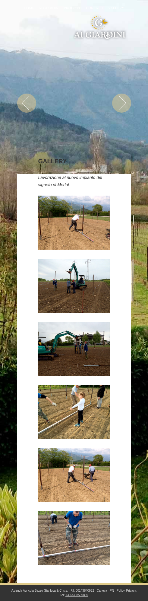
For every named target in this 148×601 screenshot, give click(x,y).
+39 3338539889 (76, 595)
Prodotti (73, 8)
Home (29, 8)
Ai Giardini (49, 8)
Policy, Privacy (126, 590)
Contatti (94, 8)
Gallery (116, 8)
